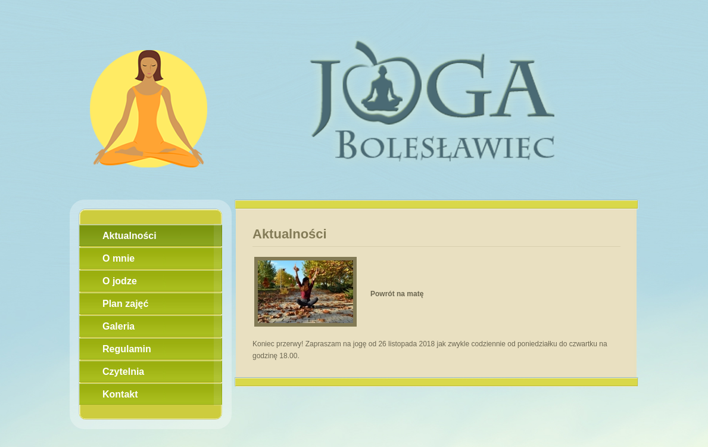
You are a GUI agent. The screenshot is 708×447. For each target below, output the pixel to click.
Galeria (118, 326)
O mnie (118, 258)
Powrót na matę (396, 294)
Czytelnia (123, 372)
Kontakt (120, 394)
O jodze (119, 281)
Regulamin (126, 349)
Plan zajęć (125, 304)
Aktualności (129, 236)
